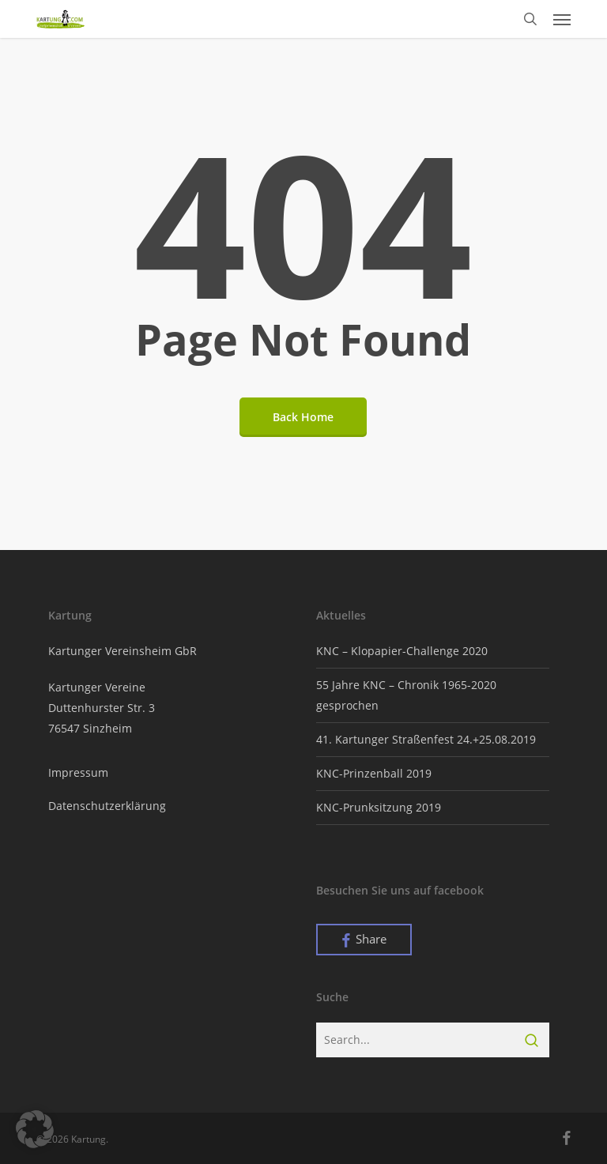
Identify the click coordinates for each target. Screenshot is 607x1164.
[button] (562, 19)
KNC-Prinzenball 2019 (374, 773)
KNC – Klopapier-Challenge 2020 (402, 650)
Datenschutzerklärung (107, 805)
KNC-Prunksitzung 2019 (378, 807)
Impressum (78, 772)
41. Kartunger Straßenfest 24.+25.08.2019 (426, 739)
